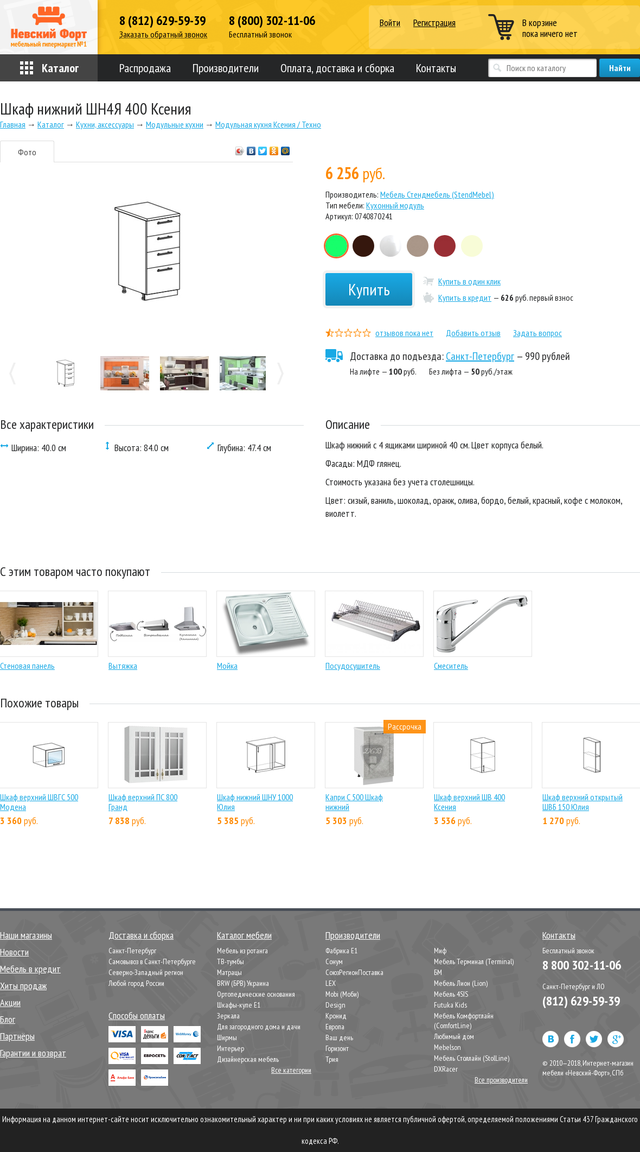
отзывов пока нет (404, 332)
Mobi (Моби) (342, 994)
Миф (440, 950)
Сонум (334, 961)
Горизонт (337, 1048)
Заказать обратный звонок (163, 34)
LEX (330, 983)
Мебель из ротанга (242, 950)
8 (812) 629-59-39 (162, 20)
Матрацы (229, 972)
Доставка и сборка (141, 935)
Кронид (336, 1016)
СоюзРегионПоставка (354, 972)
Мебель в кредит (30, 969)
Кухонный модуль (395, 205)
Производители (226, 67)
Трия (331, 1059)
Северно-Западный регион (145, 972)
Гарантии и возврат (33, 1053)
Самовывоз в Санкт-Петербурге (152, 961)
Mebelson (447, 1047)
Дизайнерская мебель (248, 1059)
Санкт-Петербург (480, 356)
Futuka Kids (450, 1005)
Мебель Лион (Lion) (461, 983)
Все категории (291, 1070)
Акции (10, 1002)
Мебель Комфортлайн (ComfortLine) (464, 1020)
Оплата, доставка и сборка (337, 67)
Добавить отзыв (473, 332)
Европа (334, 1026)
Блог (7, 1019)
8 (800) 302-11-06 (272, 20)
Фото (27, 152)
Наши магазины (26, 935)
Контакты (436, 67)
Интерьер (230, 1048)
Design (335, 1005)
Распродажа (145, 67)
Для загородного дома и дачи (258, 1026)
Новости (14, 952)
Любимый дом (454, 1036)
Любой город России (136, 983)
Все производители (501, 1080)
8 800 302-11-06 (581, 965)
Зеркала (228, 1016)
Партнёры (17, 1036)
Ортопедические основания (256, 994)
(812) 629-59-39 (581, 1000)
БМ (438, 972)
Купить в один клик (469, 281)
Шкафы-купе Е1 (238, 1005)
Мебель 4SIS (451, 994)
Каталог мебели (244, 935)
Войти (390, 23)
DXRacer (446, 1069)
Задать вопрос (537, 332)
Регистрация (434, 22)
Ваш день (339, 1037)
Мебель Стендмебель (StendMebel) (437, 194)
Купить (369, 289)
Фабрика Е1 (341, 950)
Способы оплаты (136, 1015)
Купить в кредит (464, 297)
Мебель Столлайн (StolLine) (471, 1058)
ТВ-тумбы (230, 961)
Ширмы (227, 1037)
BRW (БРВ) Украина (243, 983)
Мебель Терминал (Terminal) (474, 961)
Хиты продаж (23, 985)
